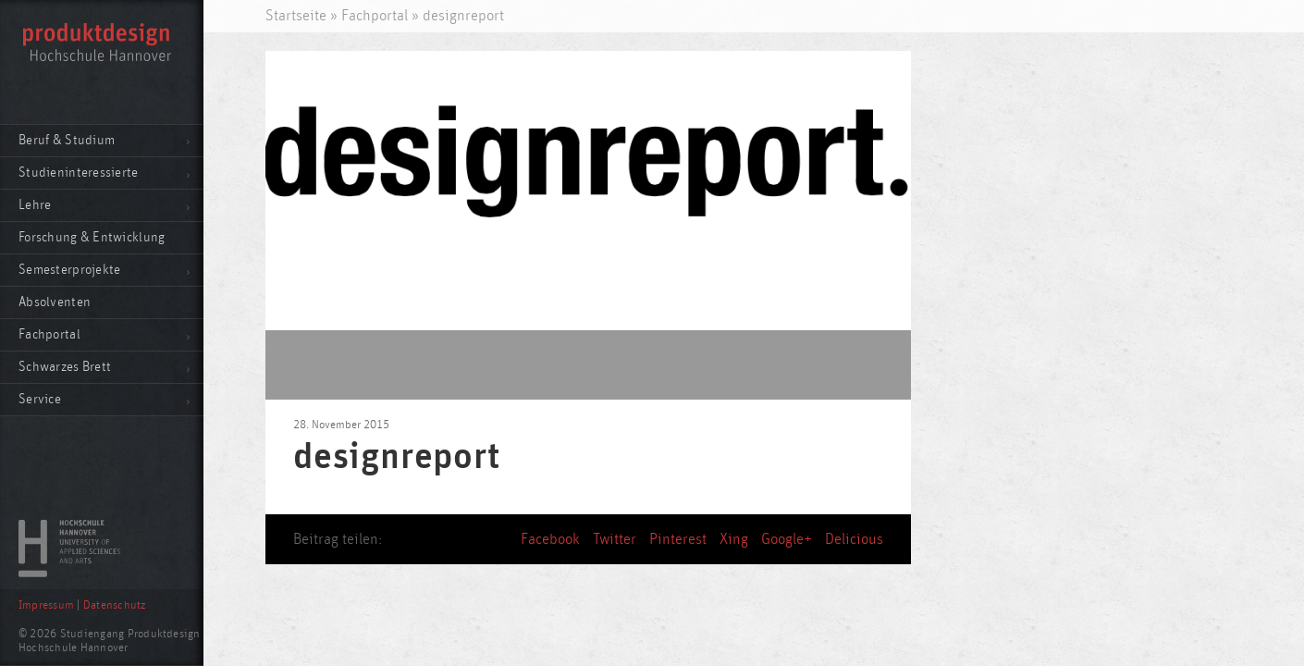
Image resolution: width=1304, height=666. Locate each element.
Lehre (34, 205)
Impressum (46, 605)
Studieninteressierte (78, 172)
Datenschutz (114, 605)
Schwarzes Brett (64, 367)
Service (39, 399)
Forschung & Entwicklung (91, 237)
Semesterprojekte (69, 270)
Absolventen (54, 302)
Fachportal (49, 334)
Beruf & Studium (66, 140)
